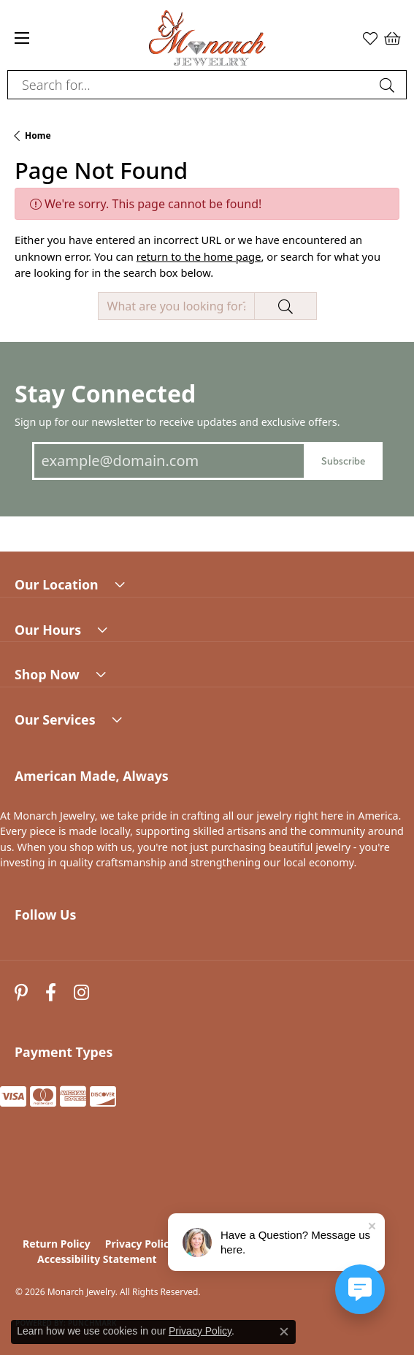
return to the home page (199, 256)
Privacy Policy (140, 1244)
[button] (370, 38)
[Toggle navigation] (22, 38)
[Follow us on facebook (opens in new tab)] (50, 993)
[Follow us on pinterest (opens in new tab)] (21, 993)
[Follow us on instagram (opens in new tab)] (81, 993)
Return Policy (57, 1244)
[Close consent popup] (284, 1331)
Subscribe (343, 460)
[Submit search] (389, 85)
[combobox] (190, 85)
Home (38, 135)
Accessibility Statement (97, 1259)
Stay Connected (105, 393)
